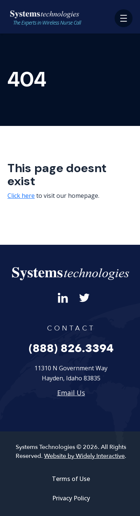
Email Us (71, 392)
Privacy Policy (71, 498)
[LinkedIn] (63, 296)
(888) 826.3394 (71, 348)
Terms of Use (71, 479)
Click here (21, 195)
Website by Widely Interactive (84, 456)
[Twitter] (84, 296)
